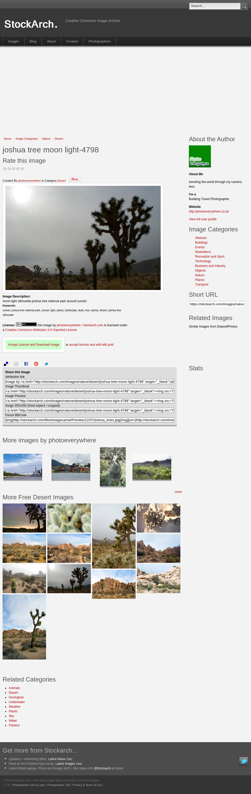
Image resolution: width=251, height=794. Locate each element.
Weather (14, 706)
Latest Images (65, 763)
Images (13, 41)
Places (199, 280)
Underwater (17, 702)
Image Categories (27, 138)
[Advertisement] (95, 88)
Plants (13, 711)
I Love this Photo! (22, 169)
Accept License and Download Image (33, 344)
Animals (14, 688)
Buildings (201, 242)
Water (13, 720)
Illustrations (203, 252)
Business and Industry (210, 266)
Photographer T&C (59, 784)
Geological (16, 697)
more (178, 492)
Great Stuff (18, 169)
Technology (203, 261)
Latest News (56, 759)
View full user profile (203, 219)
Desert (59, 138)
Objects (200, 270)
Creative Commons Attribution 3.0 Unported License (41, 330)
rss (69, 759)
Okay (9, 169)
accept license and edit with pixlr (91, 344)
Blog (33, 41)
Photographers (99, 41)
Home (7, 138)
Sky (11, 716)
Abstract (200, 238)
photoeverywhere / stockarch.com (80, 325)
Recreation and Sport (209, 256)
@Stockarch (102, 768)
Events (200, 247)
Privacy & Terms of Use (87, 784)
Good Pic (13, 169)
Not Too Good (5, 169)
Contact (72, 41)
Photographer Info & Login (28, 784)
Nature (46, 138)
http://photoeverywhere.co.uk (209, 211)
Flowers (14, 725)
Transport (201, 284)
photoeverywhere (29, 180)
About (51, 41)
